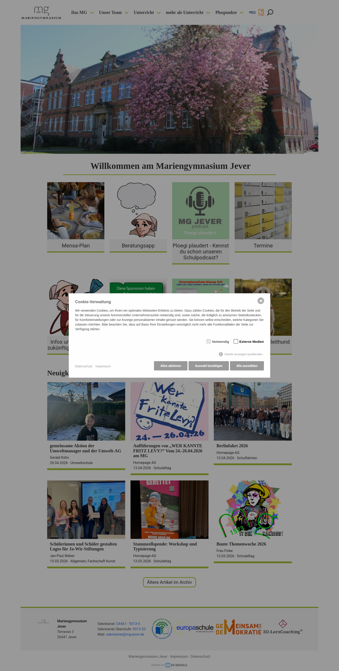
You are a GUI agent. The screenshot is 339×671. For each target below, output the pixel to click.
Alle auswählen (246, 366)
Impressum (103, 366)
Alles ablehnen (170, 366)
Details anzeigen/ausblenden (243, 354)
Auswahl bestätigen (208, 366)
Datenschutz (83, 366)
